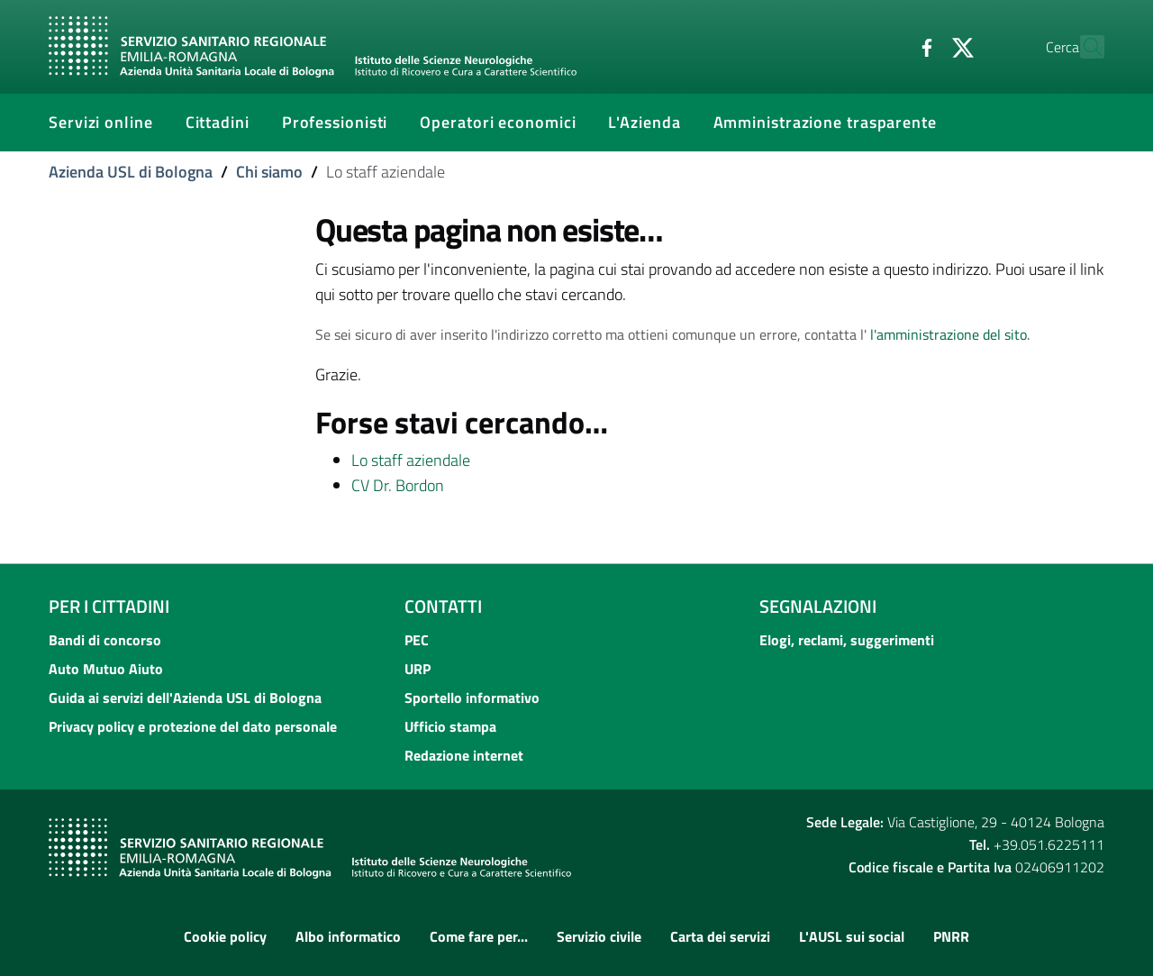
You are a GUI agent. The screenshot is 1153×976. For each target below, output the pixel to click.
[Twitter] (923, 46)
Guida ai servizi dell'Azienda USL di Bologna (185, 697)
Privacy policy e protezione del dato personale (193, 726)
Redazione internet (463, 755)
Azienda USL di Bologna (131, 172)
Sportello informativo (472, 697)
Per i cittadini (109, 606)
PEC (416, 640)
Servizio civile (599, 936)
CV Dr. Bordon (397, 485)
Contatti (443, 606)
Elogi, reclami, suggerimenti (846, 640)
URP (417, 669)
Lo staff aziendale (410, 460)
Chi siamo (269, 172)
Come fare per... (479, 936)
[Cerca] (1082, 46)
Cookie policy (225, 936)
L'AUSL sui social (851, 936)
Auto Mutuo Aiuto (106, 669)
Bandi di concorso (105, 640)
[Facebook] (887, 46)
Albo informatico (348, 936)
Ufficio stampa (450, 726)
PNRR (951, 936)
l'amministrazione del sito (948, 334)
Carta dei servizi (720, 936)
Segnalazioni (817, 606)
